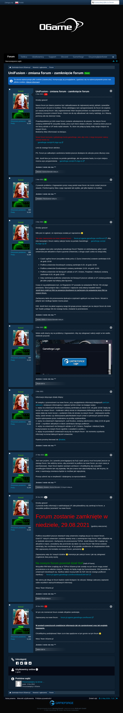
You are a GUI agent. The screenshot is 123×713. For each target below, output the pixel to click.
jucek (24, 684)
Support (52, 56)
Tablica (24, 56)
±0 (46, 497)
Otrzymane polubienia (18, 121)
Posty (13, 123)
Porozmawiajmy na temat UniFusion (33, 682)
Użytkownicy (38, 56)
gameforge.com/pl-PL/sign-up (49, 142)
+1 (45, 179)
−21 (45, 94)
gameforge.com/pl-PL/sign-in (71, 161)
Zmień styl (93, 698)
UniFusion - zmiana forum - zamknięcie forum (45, 73)
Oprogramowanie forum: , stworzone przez (61, 708)
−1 (46, 606)
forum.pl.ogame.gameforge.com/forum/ (89, 238)
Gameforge (78, 56)
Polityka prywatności (43, 698)
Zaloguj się (9, 3)
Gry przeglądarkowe (98, 56)
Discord (64, 56)
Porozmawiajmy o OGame (31, 686)
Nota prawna (10, 698)
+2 (45, 222)
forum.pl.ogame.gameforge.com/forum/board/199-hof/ (67, 575)
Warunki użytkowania (25, 698)
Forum (11, 56)
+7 (46, 455)
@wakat (62, 439)
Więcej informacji (33, 82)
